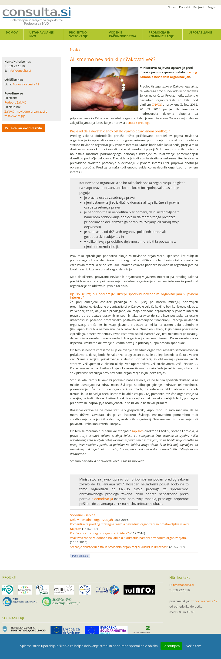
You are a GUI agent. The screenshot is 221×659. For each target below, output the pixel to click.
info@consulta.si (19, 70)
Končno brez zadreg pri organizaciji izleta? (99, 533)
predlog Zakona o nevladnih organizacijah (168, 74)
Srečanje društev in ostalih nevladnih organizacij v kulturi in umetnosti (119, 547)
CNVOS (157, 104)
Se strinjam (171, 646)
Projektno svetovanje (78, 34)
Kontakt (184, 7)
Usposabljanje (200, 32)
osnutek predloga (138, 123)
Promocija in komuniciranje (161, 34)
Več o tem (193, 646)
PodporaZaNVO (15, 102)
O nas (172, 7)
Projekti (198, 7)
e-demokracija (102, 499)
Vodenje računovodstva (122, 34)
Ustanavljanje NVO (41, 34)
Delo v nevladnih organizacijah (91, 520)
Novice (75, 49)
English (213, 7)
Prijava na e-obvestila (23, 128)
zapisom (138, 431)
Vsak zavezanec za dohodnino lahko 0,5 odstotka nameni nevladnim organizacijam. (128, 538)
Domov (12, 32)
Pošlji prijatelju (80, 555)
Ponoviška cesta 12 (26, 84)
